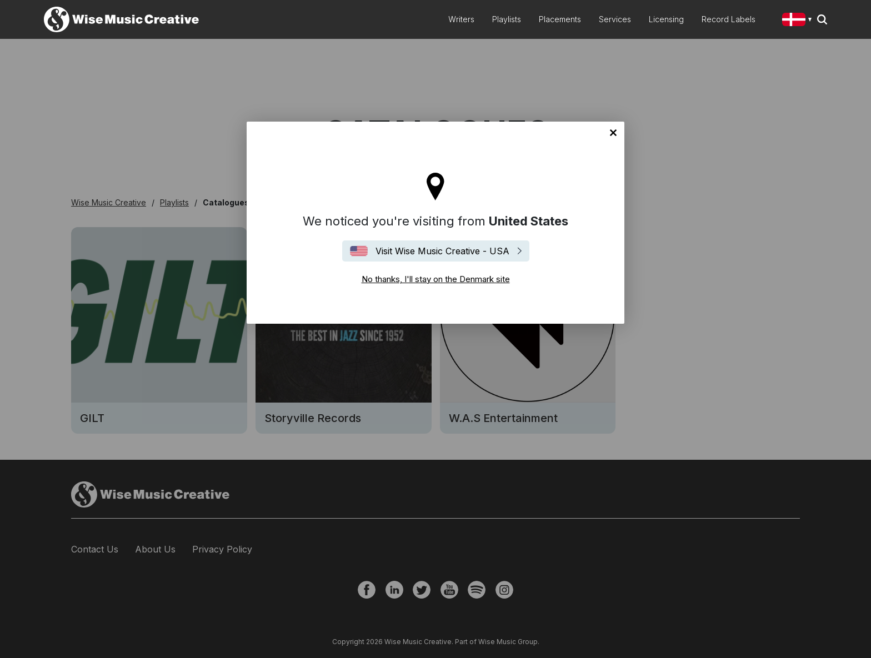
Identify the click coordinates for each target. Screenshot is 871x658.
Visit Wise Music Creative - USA (442, 251)
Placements (560, 19)
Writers (461, 19)
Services (615, 19)
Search (822, 19)
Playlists (506, 19)
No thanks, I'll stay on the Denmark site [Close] (613, 132)
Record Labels (728, 19)
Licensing (666, 19)
